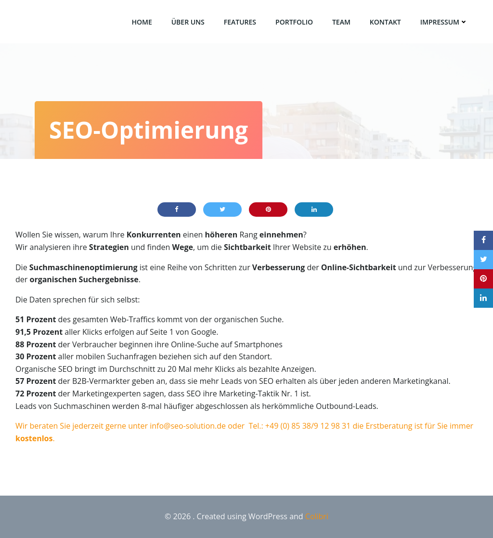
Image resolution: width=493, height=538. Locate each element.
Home (141, 21)
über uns (188, 21)
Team (341, 21)
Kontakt (385, 21)
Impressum (444, 21)
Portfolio (294, 21)
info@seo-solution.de (188, 425)
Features (240, 21)
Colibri (316, 516)
